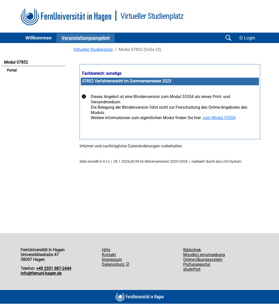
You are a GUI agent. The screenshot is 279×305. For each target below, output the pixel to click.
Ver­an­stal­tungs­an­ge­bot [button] (85, 37)
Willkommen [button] (38, 37)
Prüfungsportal (196, 264)
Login (246, 37)
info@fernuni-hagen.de (41, 273)
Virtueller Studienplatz (93, 49)
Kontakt (109, 254)
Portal (12, 70)
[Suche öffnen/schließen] (228, 38)
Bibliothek (192, 249)
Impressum (112, 259)
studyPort (191, 269)
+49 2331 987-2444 (53, 268)
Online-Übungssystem (202, 259)
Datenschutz (116, 264)
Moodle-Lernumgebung (204, 254)
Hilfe (106, 249)
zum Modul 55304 (219, 117)
